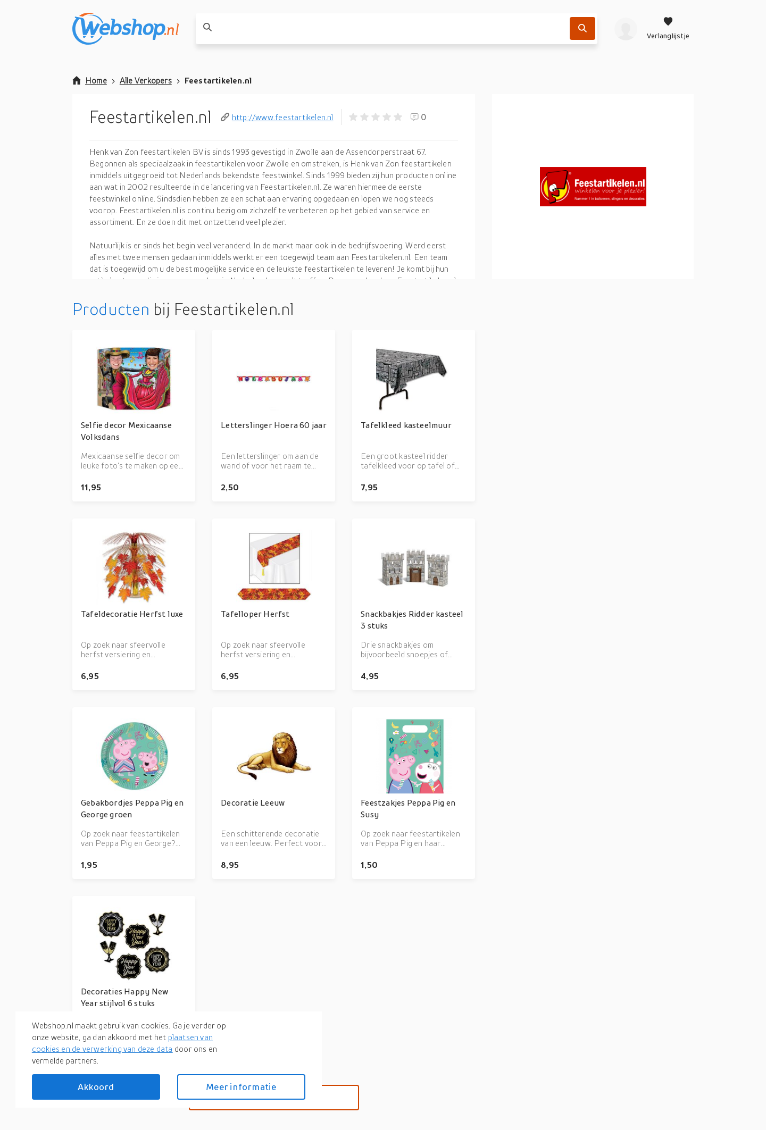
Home (89, 80)
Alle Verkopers (146, 80)
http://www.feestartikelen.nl (277, 117)
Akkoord (96, 1086)
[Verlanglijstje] (668, 28)
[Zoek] (582, 28)
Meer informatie (241, 1086)
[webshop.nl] (125, 29)
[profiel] (625, 28)
